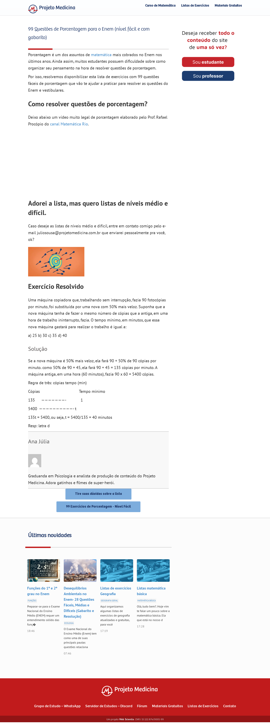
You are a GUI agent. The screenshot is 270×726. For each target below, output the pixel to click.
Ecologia (69, 623)
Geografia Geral (109, 600)
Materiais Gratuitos (228, 6)
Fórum (142, 706)
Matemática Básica (146, 600)
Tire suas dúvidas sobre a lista (98, 494)
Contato (229, 706)
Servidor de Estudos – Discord (108, 706)
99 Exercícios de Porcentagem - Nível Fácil (98, 507)
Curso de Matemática (160, 6)
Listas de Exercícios (195, 6)
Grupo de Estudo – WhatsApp (57, 706)
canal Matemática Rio (69, 124)
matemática (101, 54)
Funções (32, 600)
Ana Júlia (39, 441)
